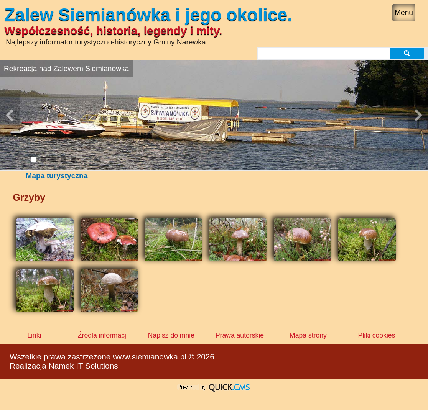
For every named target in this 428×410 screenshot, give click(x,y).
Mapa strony (308, 335)
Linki (34, 335)
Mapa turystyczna (56, 176)
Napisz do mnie (171, 335)
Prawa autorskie (240, 335)
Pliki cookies (376, 335)
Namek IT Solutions (83, 365)
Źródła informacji (103, 335)
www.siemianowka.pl (149, 356)
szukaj (407, 53)
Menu (404, 12)
